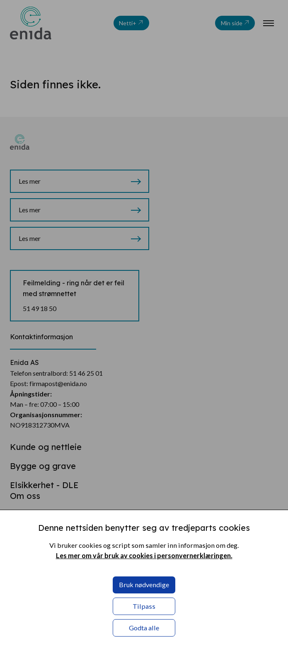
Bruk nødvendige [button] (144, 584)
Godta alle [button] (144, 628)
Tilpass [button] (144, 606)
